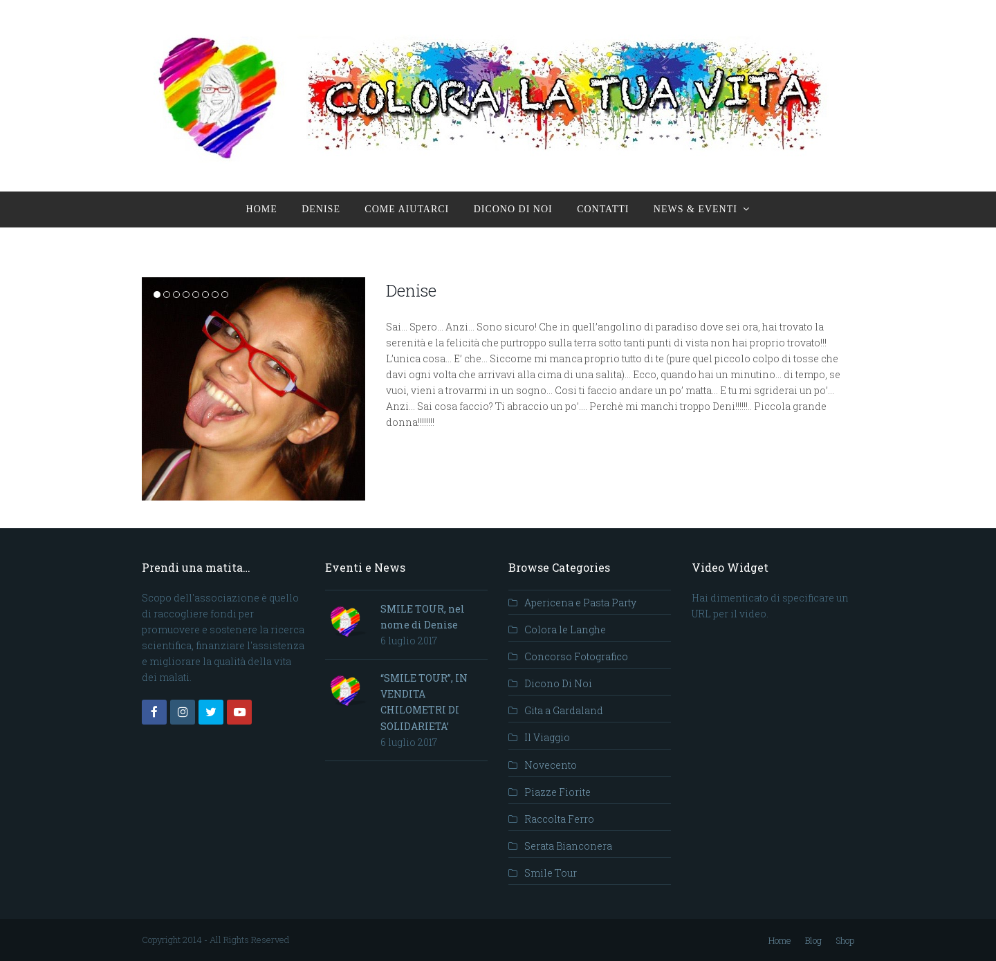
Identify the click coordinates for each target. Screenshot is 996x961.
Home (779, 940)
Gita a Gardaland (563, 710)
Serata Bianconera (568, 845)
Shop (845, 940)
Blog (813, 940)
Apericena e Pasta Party (580, 602)
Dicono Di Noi (558, 683)
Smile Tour (550, 872)
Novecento (550, 765)
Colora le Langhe (565, 629)
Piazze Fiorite (557, 792)
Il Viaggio (547, 737)
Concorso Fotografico (576, 656)
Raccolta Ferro (559, 818)
